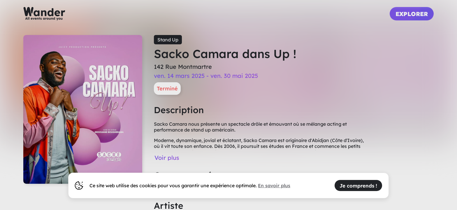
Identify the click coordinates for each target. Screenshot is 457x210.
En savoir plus (274, 185)
